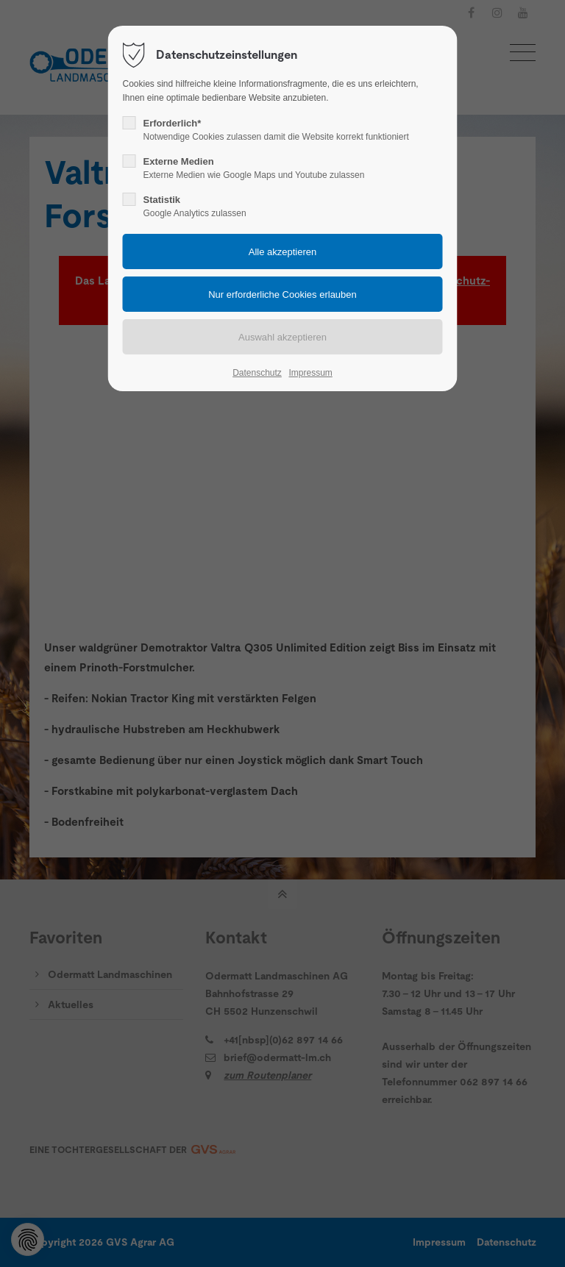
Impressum (310, 373)
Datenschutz (257, 373)
